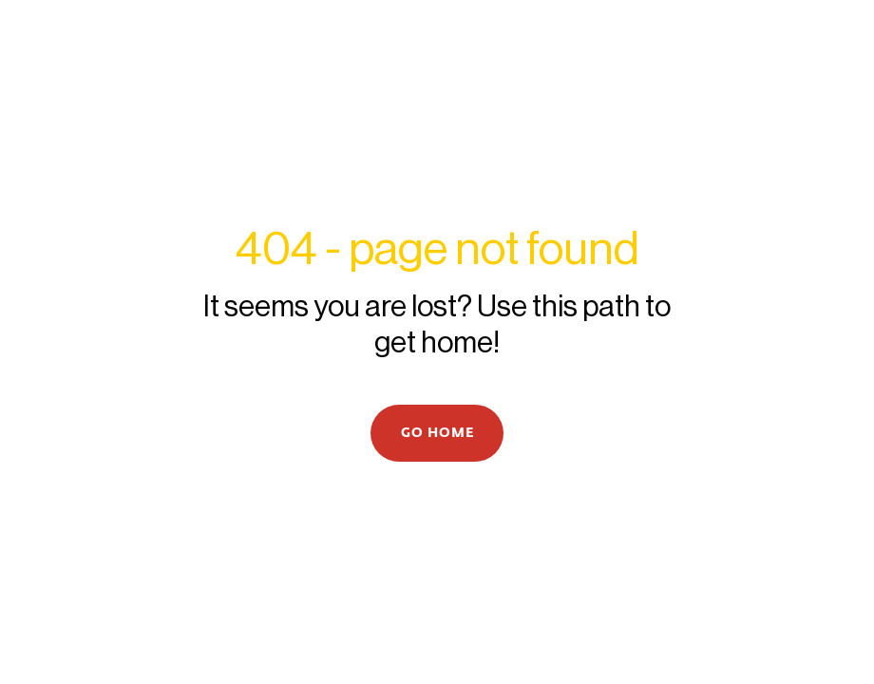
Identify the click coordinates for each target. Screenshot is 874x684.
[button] (437, 433)
